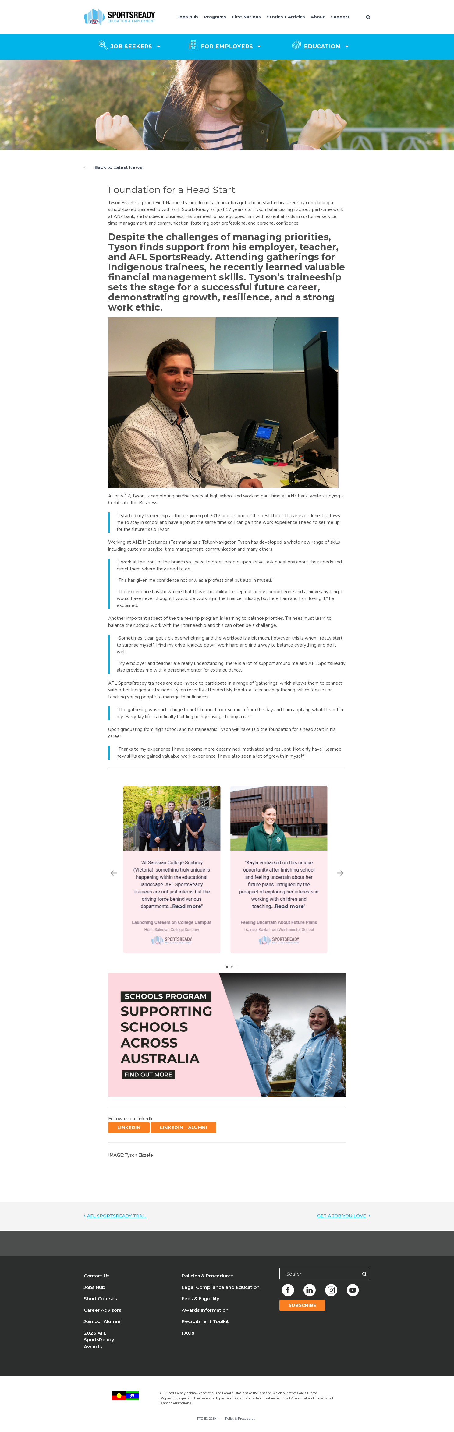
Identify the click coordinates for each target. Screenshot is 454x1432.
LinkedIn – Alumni (183, 1132)
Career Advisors (102, 1315)
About (318, 16)
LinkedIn (128, 1132)
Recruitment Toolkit (205, 1326)
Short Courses (100, 1303)
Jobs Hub (187, 16)
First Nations (246, 16)
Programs (215, 16)
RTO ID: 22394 (207, 1423)
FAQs (188, 1338)
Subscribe (302, 1310)
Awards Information (205, 1315)
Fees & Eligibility (200, 1303)
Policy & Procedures (240, 1423)
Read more (188, 906)
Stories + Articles (286, 16)
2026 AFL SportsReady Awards (99, 1344)
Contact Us (96, 1280)
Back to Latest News (118, 167)
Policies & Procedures (207, 1280)
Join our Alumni (102, 1326)
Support (340, 16)
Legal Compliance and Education (221, 1292)
